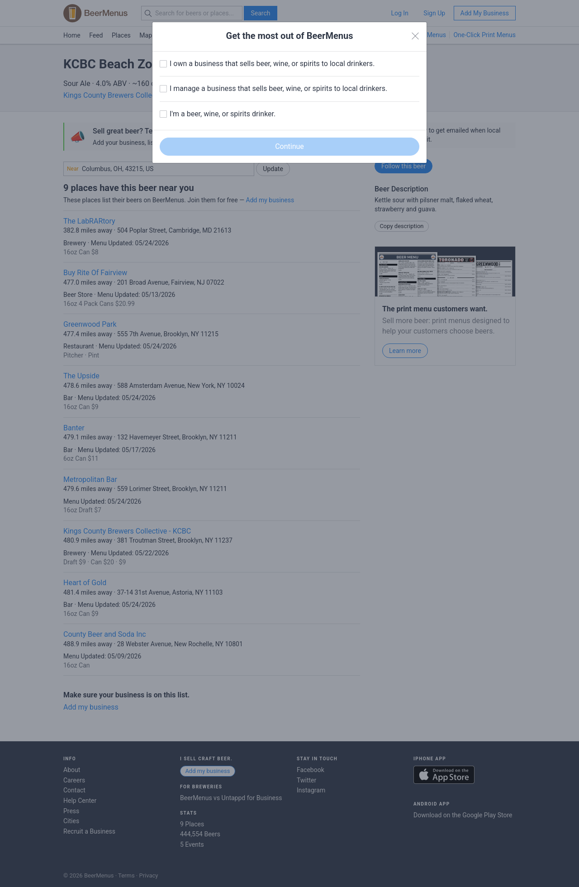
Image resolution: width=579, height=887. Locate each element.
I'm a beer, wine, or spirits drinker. (222, 114)
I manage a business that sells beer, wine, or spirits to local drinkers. (278, 88)
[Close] (415, 36)
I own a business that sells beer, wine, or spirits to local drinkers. (272, 63)
